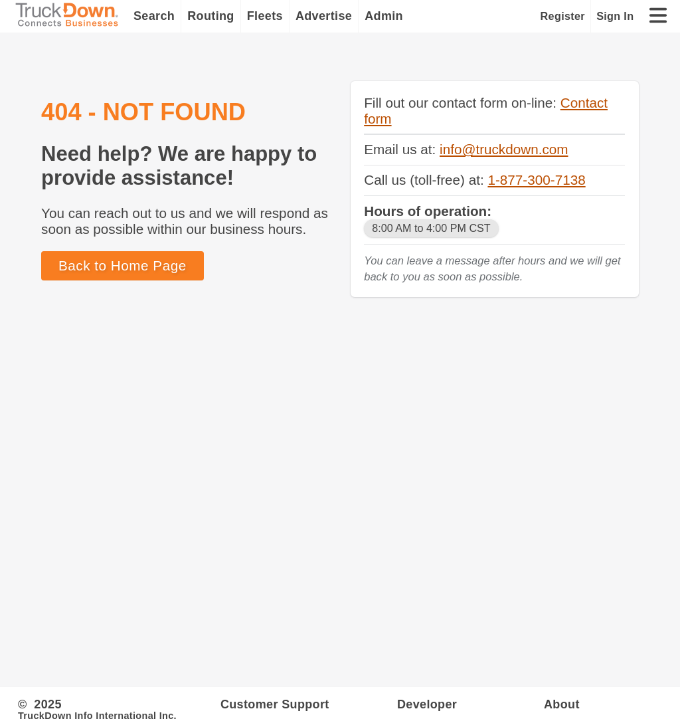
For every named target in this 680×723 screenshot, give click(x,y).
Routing (210, 16)
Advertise (324, 16)
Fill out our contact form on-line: (462, 102)
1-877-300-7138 (536, 179)
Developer (427, 704)
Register (563, 16)
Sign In (615, 16)
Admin (384, 16)
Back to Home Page (122, 265)
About (562, 704)
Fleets (265, 16)
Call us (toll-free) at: (425, 179)
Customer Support (274, 704)
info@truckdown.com (504, 149)
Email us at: (402, 149)
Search (154, 16)
